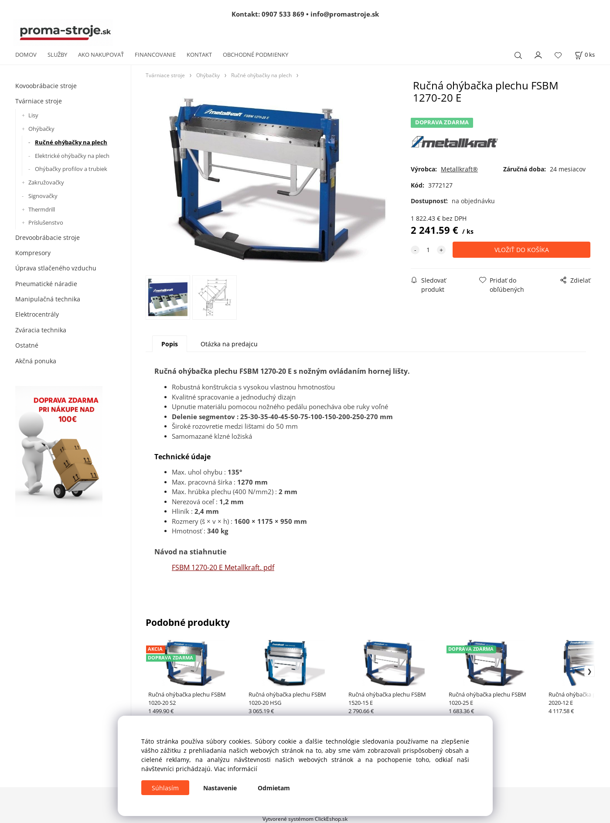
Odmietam (274, 788)
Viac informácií (235, 769)
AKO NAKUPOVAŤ (101, 54)
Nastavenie (220, 788)
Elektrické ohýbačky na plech (72, 156)
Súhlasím (165, 788)
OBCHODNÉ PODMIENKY (255, 54)
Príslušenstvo (45, 222)
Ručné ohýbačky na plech (71, 142)
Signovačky (43, 196)
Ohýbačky (41, 129)
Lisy (33, 115)
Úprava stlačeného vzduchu (55, 268)
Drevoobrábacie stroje (47, 237)
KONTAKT (199, 54)
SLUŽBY (57, 54)
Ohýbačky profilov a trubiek (71, 169)
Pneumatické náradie (46, 284)
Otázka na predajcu (229, 344)
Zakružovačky (46, 182)
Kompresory (33, 253)
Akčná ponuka (35, 361)
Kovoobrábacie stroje (46, 86)
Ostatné (26, 345)
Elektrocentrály (37, 314)
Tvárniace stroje (38, 101)
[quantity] (428, 250)
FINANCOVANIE (155, 54)
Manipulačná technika (47, 299)
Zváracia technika (40, 330)
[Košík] (585, 54)
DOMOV (26, 54)
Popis (169, 344)
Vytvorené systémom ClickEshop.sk (305, 818)
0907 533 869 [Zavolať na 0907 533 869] (283, 14)
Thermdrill (41, 209)
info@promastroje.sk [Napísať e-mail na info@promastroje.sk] (344, 14)
